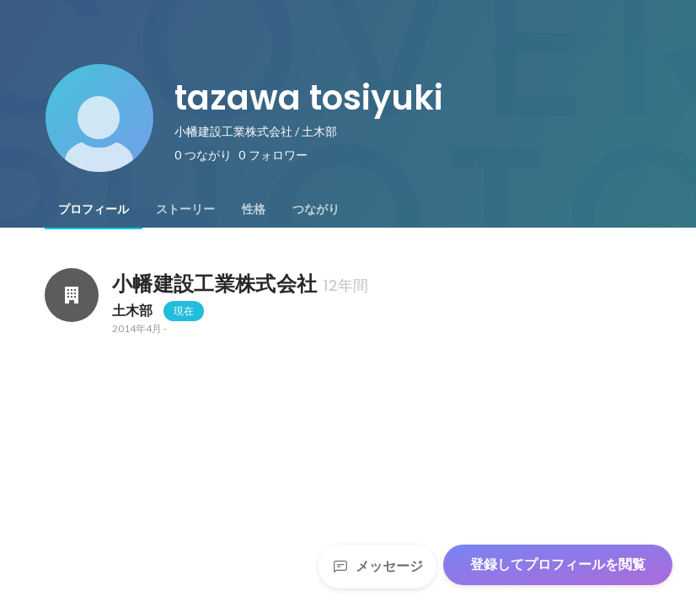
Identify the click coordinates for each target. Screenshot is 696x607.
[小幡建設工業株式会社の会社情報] (72, 295)
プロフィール (93, 209)
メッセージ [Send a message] (377, 566)
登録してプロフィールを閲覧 (557, 564)
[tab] (93, 209)
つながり (316, 209)
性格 (253, 209)
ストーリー (185, 209)
